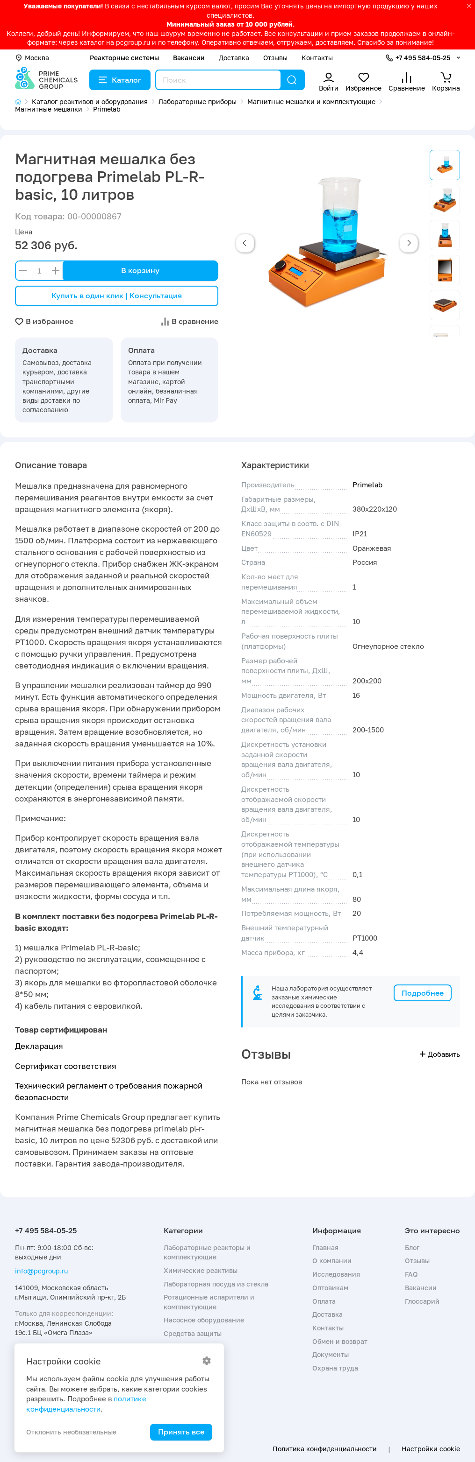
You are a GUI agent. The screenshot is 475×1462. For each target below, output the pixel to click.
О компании (332, 1261)
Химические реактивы (201, 1270)
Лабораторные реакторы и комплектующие (207, 1252)
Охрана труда (335, 1368)
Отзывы (275, 58)
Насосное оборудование (204, 1320)
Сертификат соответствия (65, 1066)
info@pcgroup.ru (41, 1271)
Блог (412, 1247)
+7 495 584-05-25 (423, 58)
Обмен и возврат (339, 1341)
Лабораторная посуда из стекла (216, 1284)
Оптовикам (330, 1288)
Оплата (324, 1301)
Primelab (367, 484)
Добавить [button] (440, 1054)
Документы (330, 1354)
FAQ (411, 1274)
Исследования (336, 1274)
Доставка (234, 58)
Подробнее (423, 993)
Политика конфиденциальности (325, 1449)
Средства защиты (193, 1333)
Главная (325, 1247)
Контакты (317, 58)
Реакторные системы (124, 58)
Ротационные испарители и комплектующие (209, 1301)
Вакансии (189, 58)
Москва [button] (32, 58)
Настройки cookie (431, 1449)
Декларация (39, 1046)
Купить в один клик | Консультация (116, 295)
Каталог (120, 79)
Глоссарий (422, 1301)
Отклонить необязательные (71, 1432)
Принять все (181, 1431)
